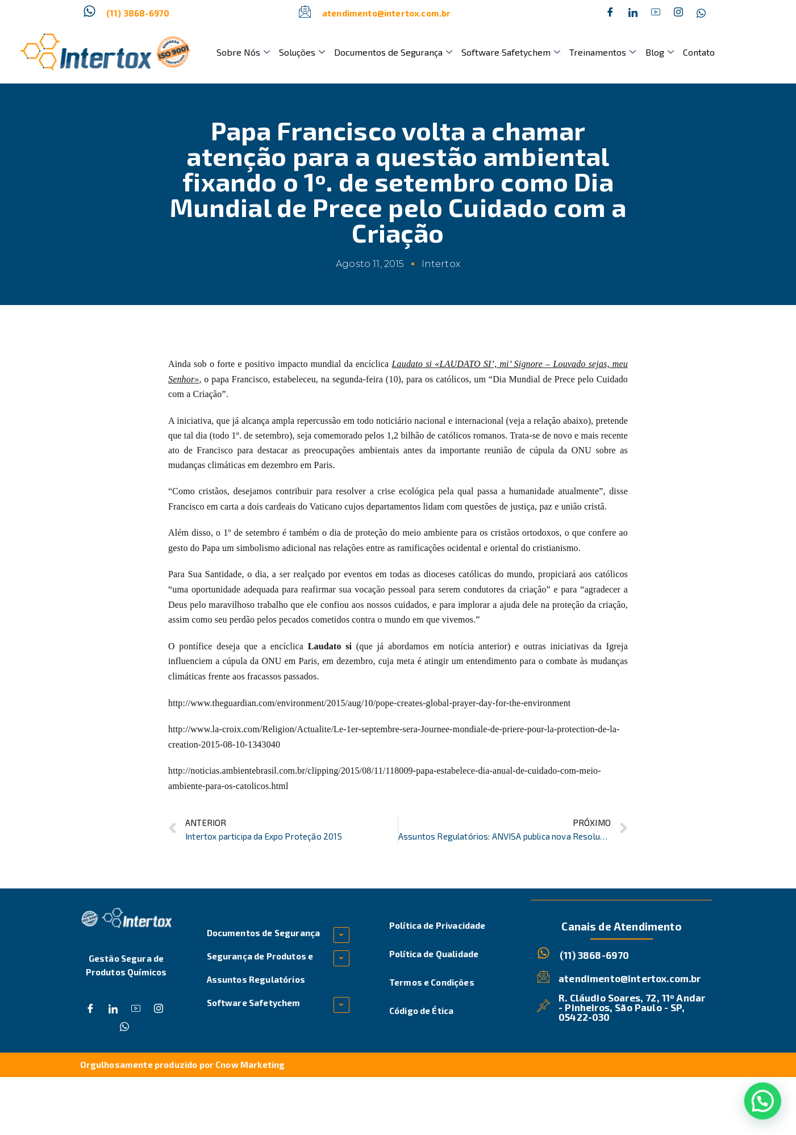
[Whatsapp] (701, 13)
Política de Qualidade (433, 954)
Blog (659, 52)
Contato (698, 52)
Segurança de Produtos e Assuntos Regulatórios (260, 967)
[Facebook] (610, 13)
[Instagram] (678, 13)
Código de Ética (421, 1010)
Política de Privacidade (437, 925)
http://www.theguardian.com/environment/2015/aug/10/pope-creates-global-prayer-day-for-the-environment (369, 703)
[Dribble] (655, 13)
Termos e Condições (431, 982)
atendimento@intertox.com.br (386, 13)
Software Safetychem (510, 52)
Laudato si (412, 364)
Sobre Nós (243, 52)
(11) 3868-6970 (137, 13)
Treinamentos (602, 52)
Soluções (302, 52)
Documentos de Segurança (393, 52)
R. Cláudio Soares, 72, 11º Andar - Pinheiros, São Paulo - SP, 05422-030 (632, 1006)
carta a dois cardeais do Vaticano (281, 506)
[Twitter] (632, 13)
